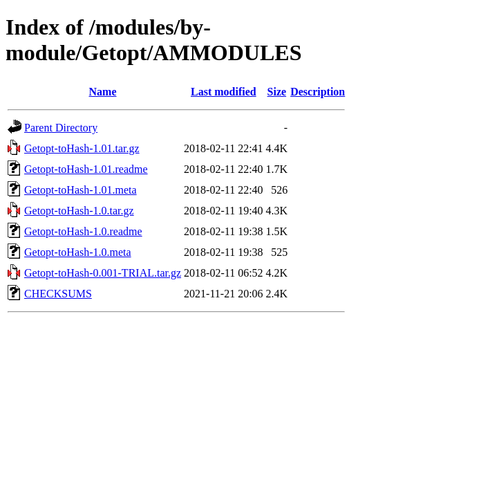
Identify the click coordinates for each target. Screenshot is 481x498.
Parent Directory (60, 127)
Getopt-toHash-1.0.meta (77, 252)
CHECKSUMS (58, 293)
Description (317, 92)
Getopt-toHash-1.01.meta (80, 190)
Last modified (223, 92)
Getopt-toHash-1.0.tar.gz (79, 210)
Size (277, 92)
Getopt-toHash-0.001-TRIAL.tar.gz (102, 273)
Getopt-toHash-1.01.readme (86, 169)
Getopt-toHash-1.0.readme (83, 231)
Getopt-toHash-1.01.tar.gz (82, 148)
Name (103, 92)
